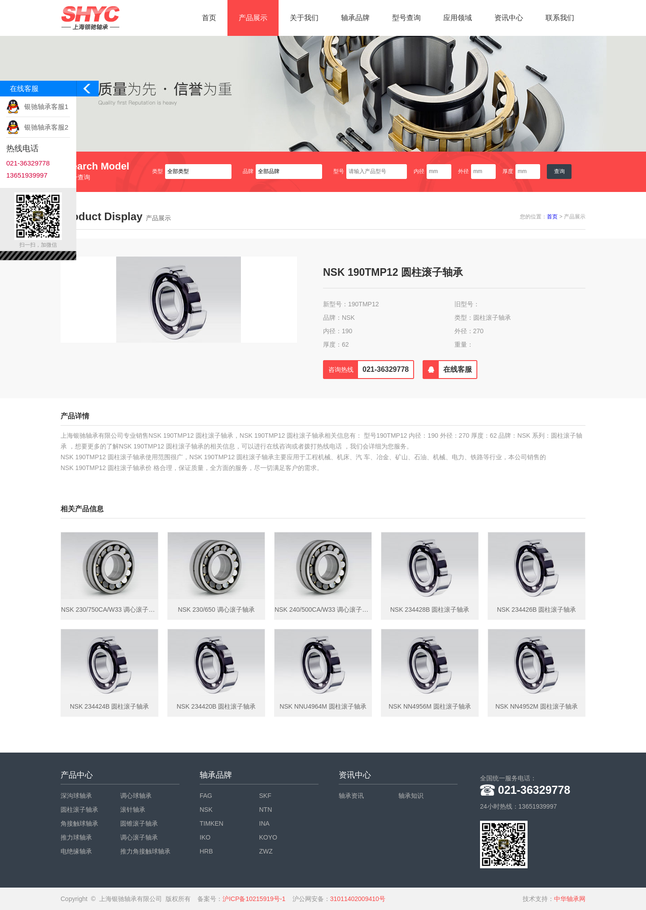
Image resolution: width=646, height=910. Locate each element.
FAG (206, 795)
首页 (209, 18)
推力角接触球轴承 (145, 851)
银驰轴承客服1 (46, 106)
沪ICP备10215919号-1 (254, 898)
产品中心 (77, 775)
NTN (265, 809)
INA (264, 823)
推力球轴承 (76, 837)
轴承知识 (410, 795)
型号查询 (406, 18)
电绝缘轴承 (76, 851)
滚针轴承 (132, 809)
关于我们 (304, 18)
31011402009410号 (357, 898)
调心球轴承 (136, 795)
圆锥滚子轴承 (139, 823)
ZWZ (266, 851)
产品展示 (253, 18)
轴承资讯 (351, 795)
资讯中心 (508, 18)
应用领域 (457, 18)
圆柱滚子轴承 (79, 809)
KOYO (268, 837)
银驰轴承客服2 (46, 127)
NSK (206, 809)
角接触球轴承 (79, 823)
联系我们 (560, 18)
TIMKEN (211, 823)
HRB (206, 851)
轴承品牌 (355, 18)
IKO (205, 837)
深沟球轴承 (76, 795)
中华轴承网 (569, 898)
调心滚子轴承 (139, 837)
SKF (265, 795)
